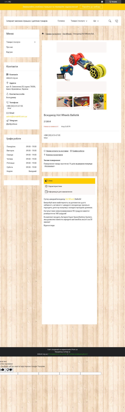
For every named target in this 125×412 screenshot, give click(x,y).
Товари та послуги (53, 34)
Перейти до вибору (91, 7)
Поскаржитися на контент (57, 354)
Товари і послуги (78, 21)
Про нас (9, 47)
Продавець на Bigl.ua (62, 352)
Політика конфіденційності (78, 354)
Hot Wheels (67, 34)
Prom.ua (75, 349)
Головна (61, 21)
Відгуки (9, 52)
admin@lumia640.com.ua (16, 117)
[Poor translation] (9, 370)
